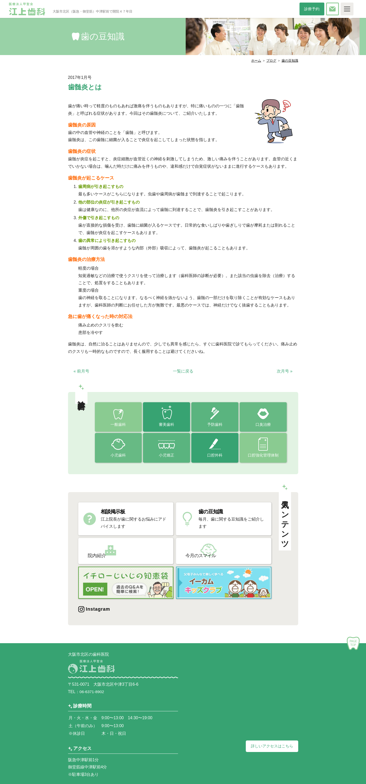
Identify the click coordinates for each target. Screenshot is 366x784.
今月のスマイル (215, 551)
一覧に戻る (183, 371)
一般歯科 (118, 424)
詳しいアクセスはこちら (270, 744)
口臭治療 (263, 424)
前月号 (81, 371)
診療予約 (315, 9)
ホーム (256, 60)
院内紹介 (111, 551)
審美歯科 (166, 424)
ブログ (271, 60)
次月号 (284, 371)
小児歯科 (118, 456)
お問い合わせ (338, 9)
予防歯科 (215, 424)
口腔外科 (215, 456)
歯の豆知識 (290, 60)
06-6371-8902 (92, 690)
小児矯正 (166, 456)
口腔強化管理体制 (263, 456)
